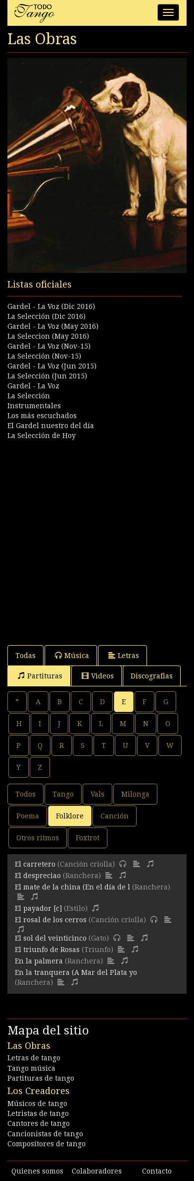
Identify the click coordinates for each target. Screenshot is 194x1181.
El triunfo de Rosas (47, 950)
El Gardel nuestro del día (50, 426)
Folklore (70, 816)
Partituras (40, 675)
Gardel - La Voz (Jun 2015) (52, 366)
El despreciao (38, 876)
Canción (114, 816)
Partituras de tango (40, 1078)
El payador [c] (38, 908)
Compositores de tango (46, 1144)
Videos (98, 675)
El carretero (35, 864)
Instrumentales (34, 406)
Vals (97, 794)
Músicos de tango (37, 1103)
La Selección (28, 396)
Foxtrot (87, 838)
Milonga (135, 794)
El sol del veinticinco (51, 938)
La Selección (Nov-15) (44, 356)
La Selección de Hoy (41, 436)
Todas (25, 656)
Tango (63, 794)
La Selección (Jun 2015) (47, 376)
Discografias (152, 676)
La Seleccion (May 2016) (48, 336)
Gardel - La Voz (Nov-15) (49, 346)
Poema (27, 816)
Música (72, 655)
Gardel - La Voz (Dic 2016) (51, 306)
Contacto (157, 1171)
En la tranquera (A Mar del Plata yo (76, 972)
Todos (25, 794)
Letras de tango (33, 1058)
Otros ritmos (37, 838)
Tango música (31, 1068)
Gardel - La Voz (33, 386)
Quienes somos (37, 1171)
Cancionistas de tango (45, 1134)
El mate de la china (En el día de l (72, 887)
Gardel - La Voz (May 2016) (52, 326)
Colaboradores (97, 1171)
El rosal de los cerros (51, 920)
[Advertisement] (97, 538)
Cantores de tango (38, 1123)
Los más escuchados (42, 416)
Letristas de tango (38, 1113)
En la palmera (39, 961)
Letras (123, 655)
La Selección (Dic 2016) (46, 316)
